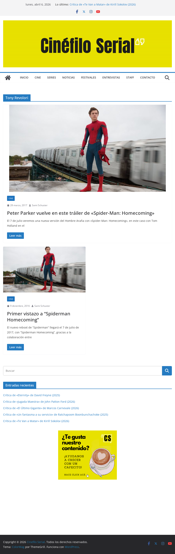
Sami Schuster (40, 205)
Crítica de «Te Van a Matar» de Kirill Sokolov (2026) (103, 4)
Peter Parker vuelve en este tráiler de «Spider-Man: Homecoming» (80, 213)
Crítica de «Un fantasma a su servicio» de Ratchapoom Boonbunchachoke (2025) (55, 414)
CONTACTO (147, 77)
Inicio (24, 77)
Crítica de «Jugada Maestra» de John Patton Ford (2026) (39, 401)
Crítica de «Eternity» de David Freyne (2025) (31, 395)
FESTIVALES (88, 77)
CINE (38, 77)
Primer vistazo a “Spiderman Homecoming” (38, 316)
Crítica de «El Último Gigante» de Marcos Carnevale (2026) (41, 408)
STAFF (130, 77)
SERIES (51, 77)
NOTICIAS (68, 77)
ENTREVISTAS (111, 77)
